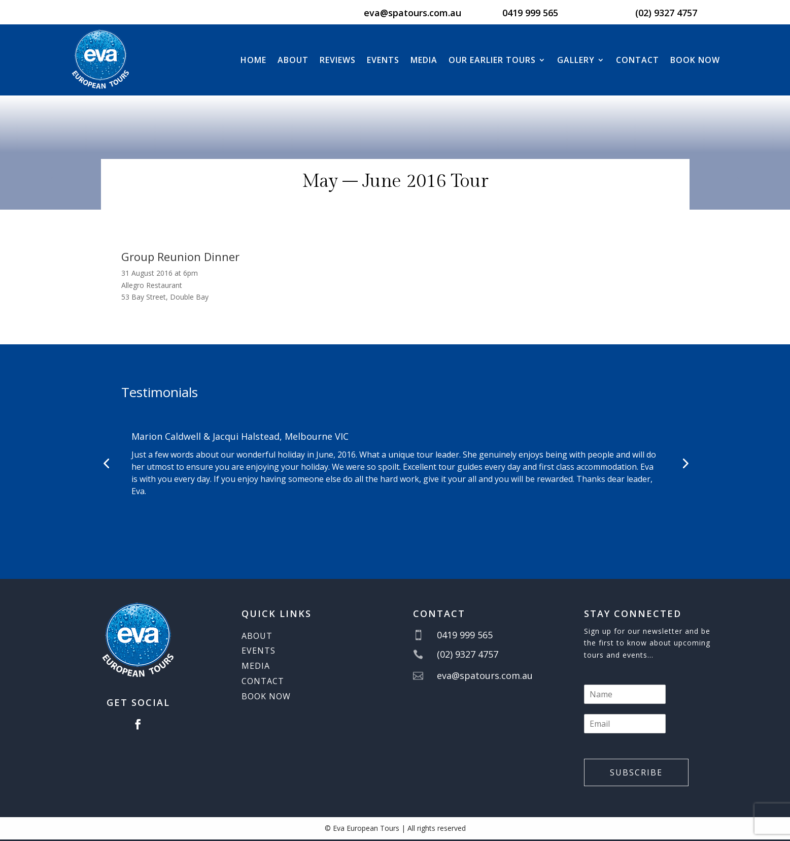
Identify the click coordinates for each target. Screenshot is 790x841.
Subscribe (636, 772)
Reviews (338, 60)
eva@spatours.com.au (412, 13)
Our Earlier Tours (492, 60)
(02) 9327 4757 (666, 13)
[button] (106, 463)
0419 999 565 (530, 13)
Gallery (576, 60)
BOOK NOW (695, 60)
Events (383, 60)
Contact (637, 60)
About (293, 60)
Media (423, 60)
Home (253, 60)
